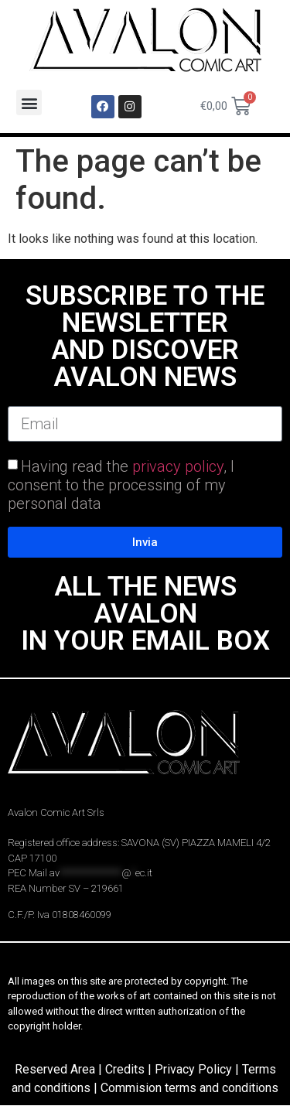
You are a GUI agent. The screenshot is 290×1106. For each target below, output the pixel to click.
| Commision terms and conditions (186, 1087)
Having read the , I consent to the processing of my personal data (121, 485)
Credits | (130, 1069)
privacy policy (177, 466)
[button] (29, 102)
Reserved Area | (60, 1069)
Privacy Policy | (198, 1069)
